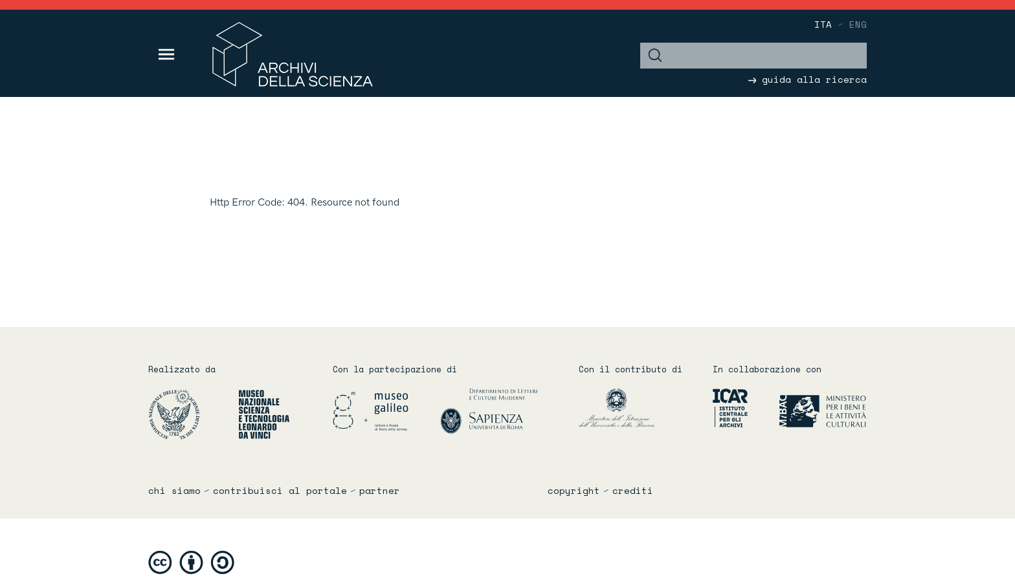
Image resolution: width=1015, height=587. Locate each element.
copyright (574, 491)
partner (379, 491)
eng (858, 24)
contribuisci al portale (280, 491)
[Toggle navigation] (166, 54)
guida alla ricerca (807, 79)
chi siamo (174, 491)
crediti (632, 491)
